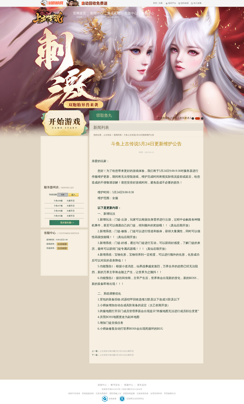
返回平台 (171, 3)
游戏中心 (102, 385)
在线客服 (62, 244)
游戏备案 (109, 399)
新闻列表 (118, 135)
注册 (161, 3)
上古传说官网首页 (48, 17)
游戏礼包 (113, 15)
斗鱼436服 (64, 211)
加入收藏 (196, 3)
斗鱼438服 (64, 201)
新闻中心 (96, 15)
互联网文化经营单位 (131, 399)
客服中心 (147, 15)
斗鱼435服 (64, 216)
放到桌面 (183, 3)
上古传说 (107, 135)
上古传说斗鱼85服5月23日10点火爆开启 (117, 351)
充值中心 (130, 15)
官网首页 (79, 15)
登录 (155, 3)
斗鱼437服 (64, 206)
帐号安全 (115, 385)
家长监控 (141, 385)
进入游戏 (73, 194)
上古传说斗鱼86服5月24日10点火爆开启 (117, 355)
